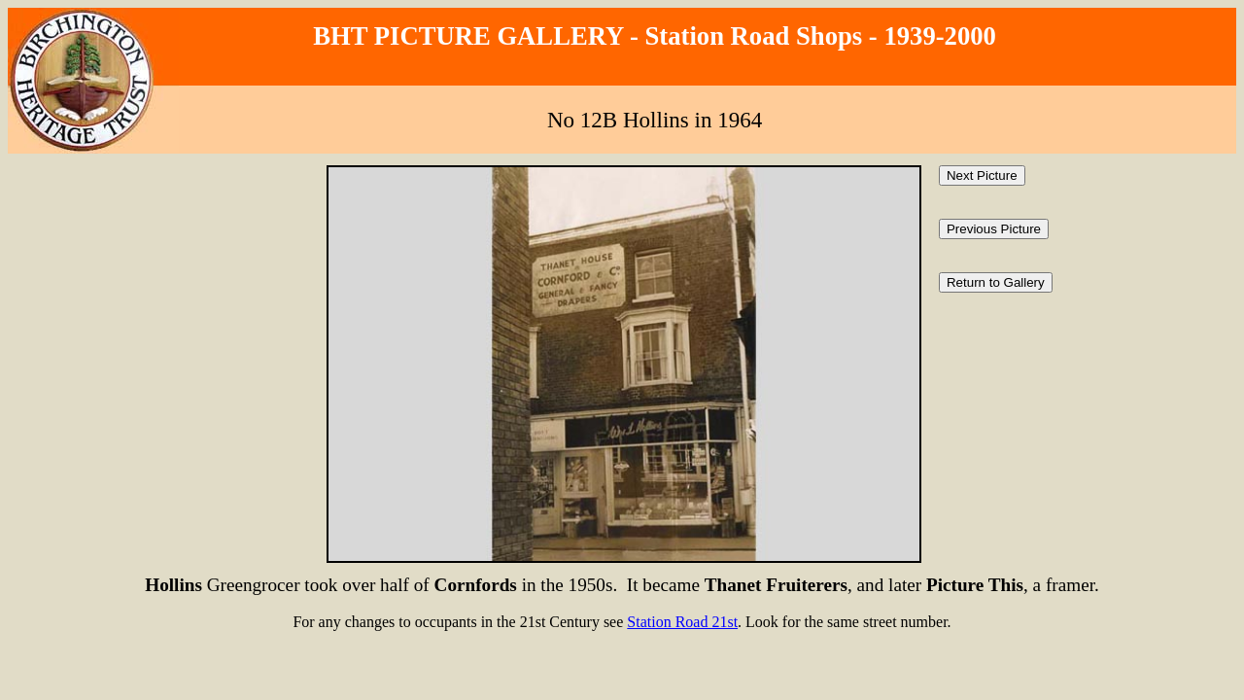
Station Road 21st (682, 621)
